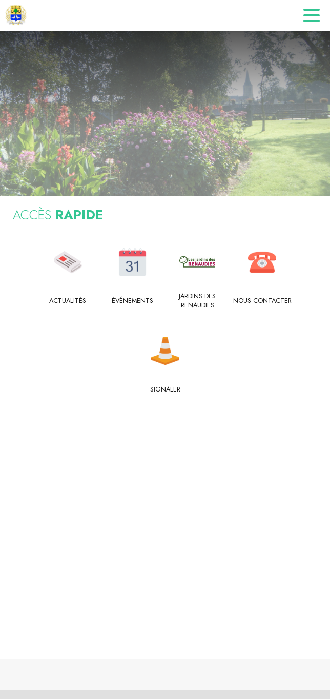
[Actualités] (68, 300)
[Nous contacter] (263, 300)
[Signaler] (165, 389)
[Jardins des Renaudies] (198, 301)
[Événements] (133, 300)
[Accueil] (16, 15)
